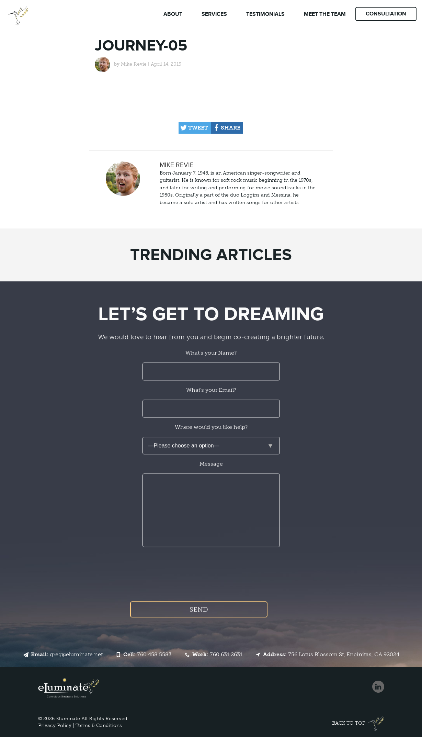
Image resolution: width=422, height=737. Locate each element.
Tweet (198, 127)
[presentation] (211, 583)
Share (230, 127)
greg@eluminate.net (67, 654)
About (172, 14)
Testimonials (265, 14)
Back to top (348, 723)
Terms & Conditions (99, 725)
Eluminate (68, 719)
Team (325, 14)
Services (214, 14)
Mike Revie (134, 64)
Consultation (386, 13)
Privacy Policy (54, 725)
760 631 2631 (217, 654)
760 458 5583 (147, 654)
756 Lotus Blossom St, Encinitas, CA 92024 (331, 654)
